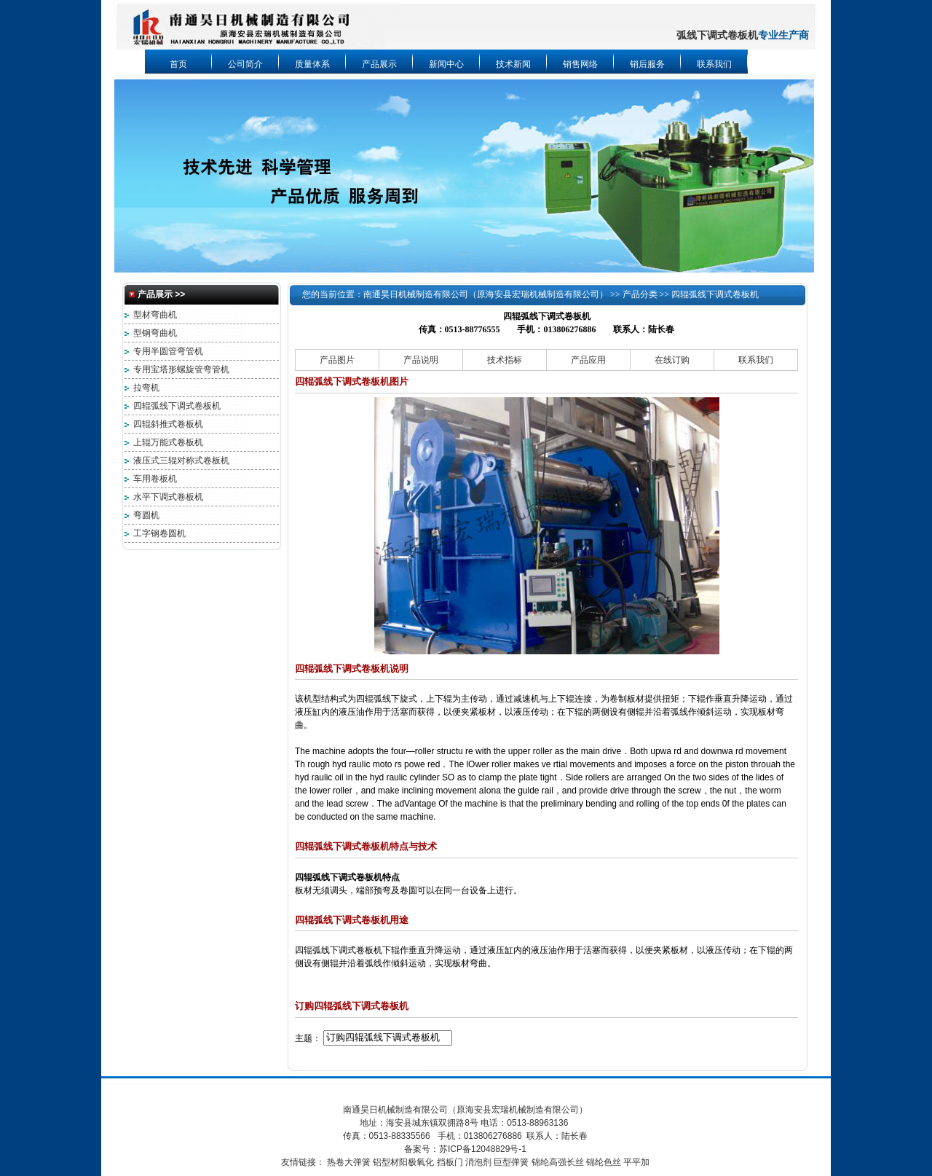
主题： (308, 1037)
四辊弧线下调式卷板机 (177, 406)
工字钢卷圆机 (159, 533)
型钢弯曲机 (155, 333)
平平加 (636, 1162)
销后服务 (647, 64)
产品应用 (588, 360)
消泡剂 (478, 1162)
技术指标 (504, 360)
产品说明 (420, 360)
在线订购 (672, 360)
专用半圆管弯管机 (168, 351)
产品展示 (379, 64)
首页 (178, 64)
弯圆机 (146, 515)
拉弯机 (146, 388)
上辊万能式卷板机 (168, 442)
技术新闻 (513, 64)
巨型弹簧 (511, 1162)
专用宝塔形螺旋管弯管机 (181, 369)
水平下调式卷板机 (168, 497)
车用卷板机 (155, 479)
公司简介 (245, 64)
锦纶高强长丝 (558, 1162)
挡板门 (450, 1162)
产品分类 (640, 294)
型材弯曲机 (155, 315)
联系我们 (714, 64)
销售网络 (580, 64)
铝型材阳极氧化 (403, 1162)
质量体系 (312, 64)
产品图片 (337, 360)
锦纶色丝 (603, 1162)
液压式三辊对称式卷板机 (181, 460)
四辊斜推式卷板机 (168, 424)
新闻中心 (446, 64)
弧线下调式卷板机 (717, 35)
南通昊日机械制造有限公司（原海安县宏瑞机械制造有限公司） (485, 294)
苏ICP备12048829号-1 (482, 1149)
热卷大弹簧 (349, 1162)
